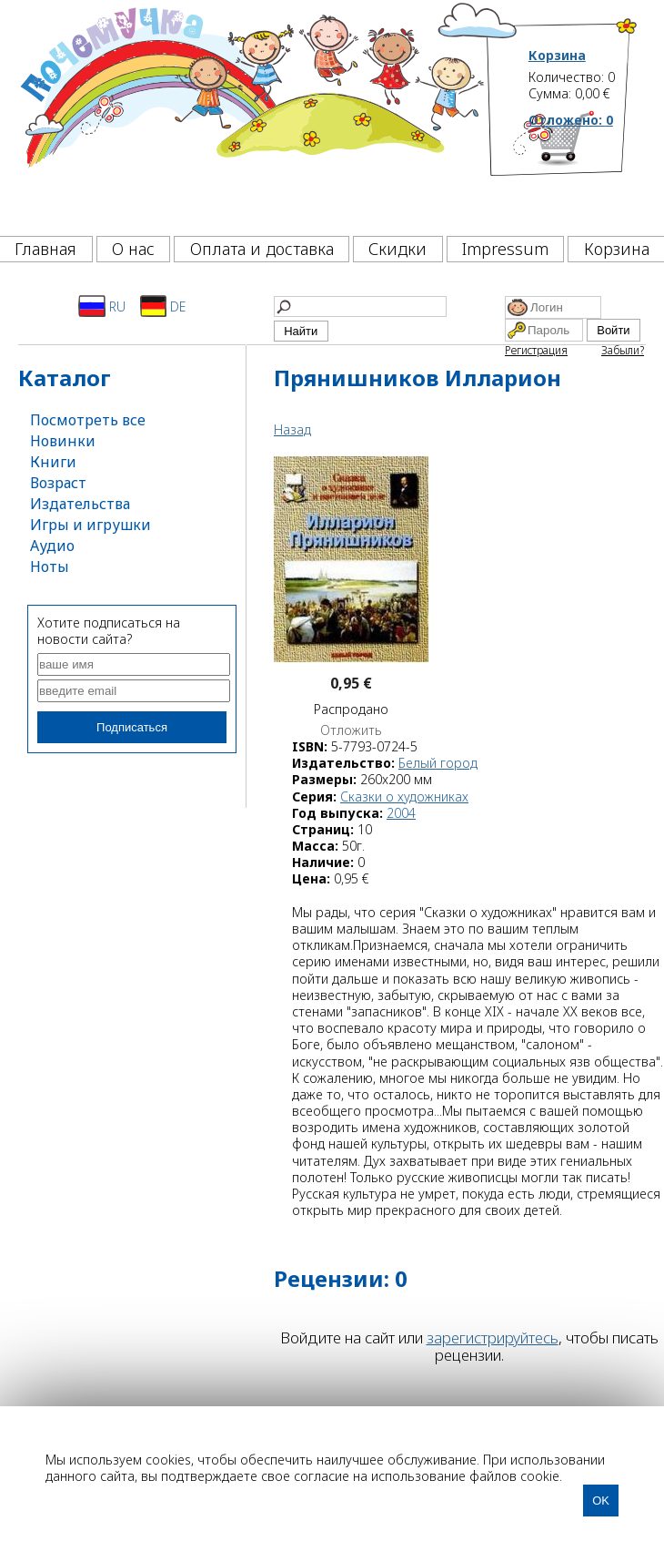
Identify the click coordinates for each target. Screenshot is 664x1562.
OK (600, 1500)
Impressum (505, 249)
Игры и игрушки (90, 525)
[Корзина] (583, 168)
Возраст (58, 483)
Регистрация (536, 350)
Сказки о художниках (404, 796)
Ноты (49, 566)
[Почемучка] (251, 113)
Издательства (80, 504)
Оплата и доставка (262, 249)
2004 (401, 813)
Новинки (63, 441)
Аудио (52, 546)
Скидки (397, 249)
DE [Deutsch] (163, 306)
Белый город (438, 762)
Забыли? (622, 350)
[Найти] (360, 306)
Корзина (557, 55)
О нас (133, 249)
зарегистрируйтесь (492, 1337)
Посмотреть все (88, 420)
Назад (292, 429)
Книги (53, 462)
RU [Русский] (102, 306)
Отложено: (570, 119)
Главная (45, 249)
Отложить (351, 730)
